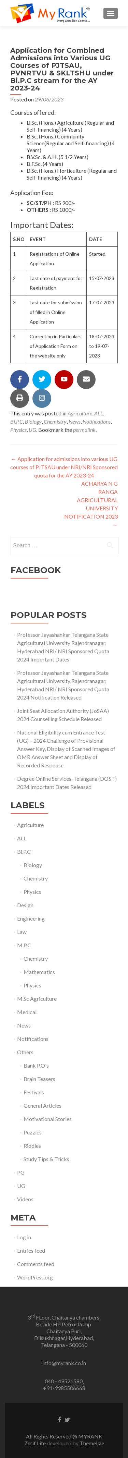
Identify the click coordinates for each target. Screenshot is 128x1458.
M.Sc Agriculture (37, 998)
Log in (24, 1237)
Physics (18, 429)
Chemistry (55, 421)
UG (32, 429)
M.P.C (24, 945)
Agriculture (80, 413)
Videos (25, 1199)
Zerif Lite (35, 1443)
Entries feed (31, 1250)
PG (21, 1172)
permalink (84, 429)
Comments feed (35, 1264)
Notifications (97, 421)
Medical (27, 1012)
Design (25, 905)
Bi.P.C (16, 421)
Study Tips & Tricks (46, 1159)
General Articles (42, 1105)
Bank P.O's (36, 1065)
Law (22, 931)
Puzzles (33, 1132)
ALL (98, 413)
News (75, 421)
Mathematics (39, 972)
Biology (33, 421)
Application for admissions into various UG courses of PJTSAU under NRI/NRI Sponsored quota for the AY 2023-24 (64, 466)
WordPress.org (35, 1277)
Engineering (31, 918)
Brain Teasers (39, 1079)
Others (25, 1052)
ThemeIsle (92, 1443)
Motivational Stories (48, 1119)
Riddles (32, 1145)
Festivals (34, 1092)
